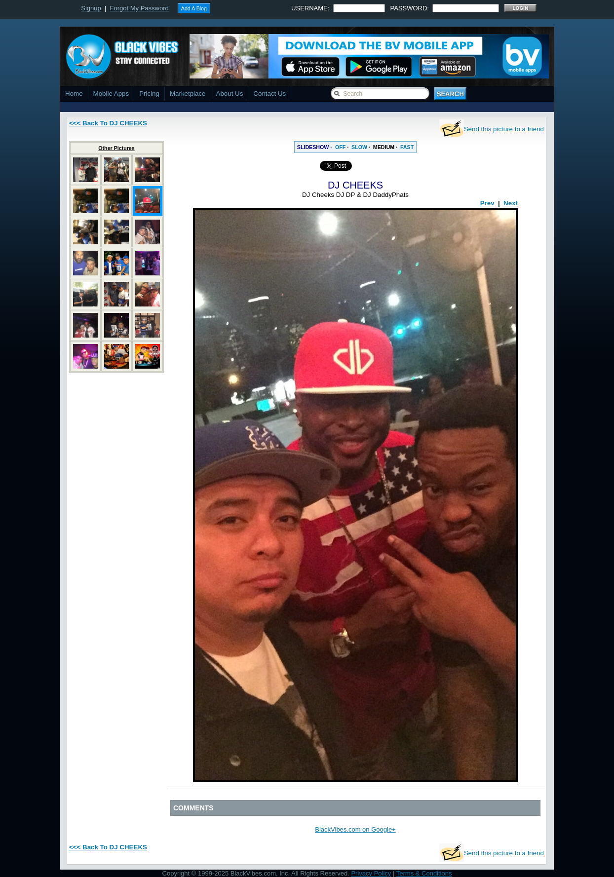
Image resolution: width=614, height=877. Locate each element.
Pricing (149, 93)
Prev (487, 203)
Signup (91, 8)
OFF (340, 147)
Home (74, 93)
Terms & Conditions (424, 873)
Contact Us (269, 93)
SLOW (359, 147)
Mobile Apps (111, 93)
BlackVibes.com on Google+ (355, 829)
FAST (407, 147)
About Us (229, 93)
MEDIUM (383, 147)
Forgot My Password (139, 8)
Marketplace (188, 93)
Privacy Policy (371, 873)
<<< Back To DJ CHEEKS (108, 123)
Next (510, 203)
